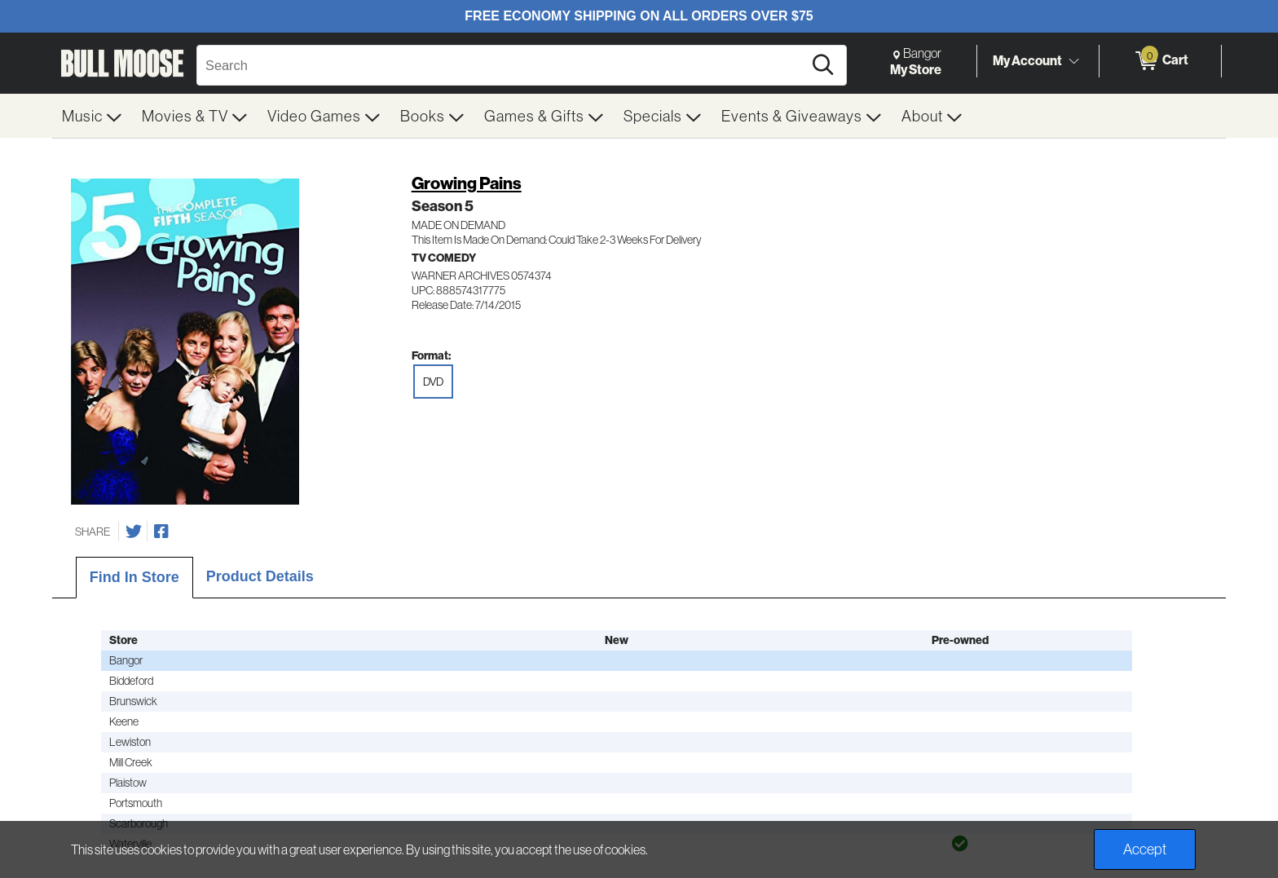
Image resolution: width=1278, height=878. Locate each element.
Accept (1144, 849)
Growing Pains (467, 183)
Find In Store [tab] (134, 577)
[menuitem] (92, 116)
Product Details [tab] (260, 576)
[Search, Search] (502, 65)
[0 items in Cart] (1160, 61)
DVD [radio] (433, 381)
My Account (1027, 60)
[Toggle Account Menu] (1073, 61)
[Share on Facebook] (161, 531)
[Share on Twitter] (134, 531)
